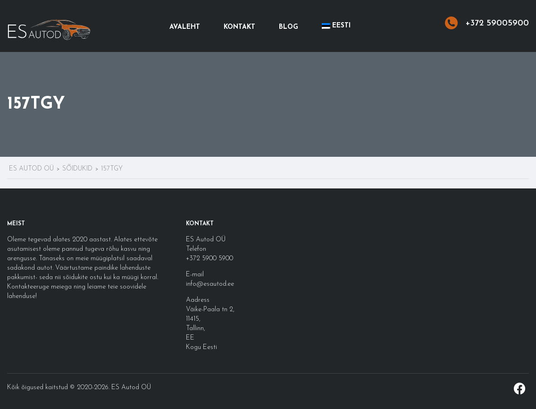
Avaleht (184, 27)
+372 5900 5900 (209, 258)
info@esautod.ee (210, 284)
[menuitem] (336, 26)
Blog (288, 27)
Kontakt (239, 27)
